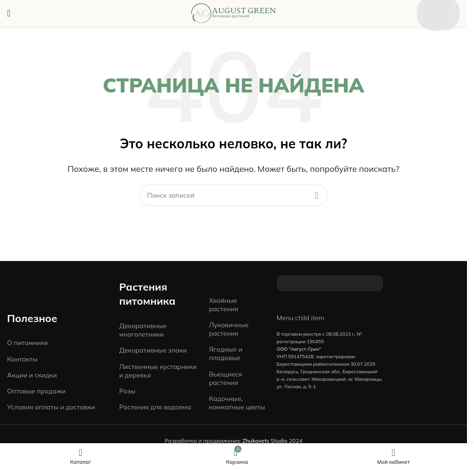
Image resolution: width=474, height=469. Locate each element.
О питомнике (27, 342)
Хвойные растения (224, 304)
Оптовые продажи (36, 391)
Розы (127, 391)
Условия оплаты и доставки (51, 407)
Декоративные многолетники (143, 330)
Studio (265, 440)
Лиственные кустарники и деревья (158, 370)
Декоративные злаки (153, 350)
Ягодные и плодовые (225, 353)
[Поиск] (233, 195)
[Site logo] (233, 12)
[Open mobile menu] (8, 13)
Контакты (22, 359)
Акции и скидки (32, 375)
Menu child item (301, 318)
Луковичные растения (229, 329)
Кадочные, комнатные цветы (237, 402)
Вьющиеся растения (225, 378)
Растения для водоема (155, 407)
